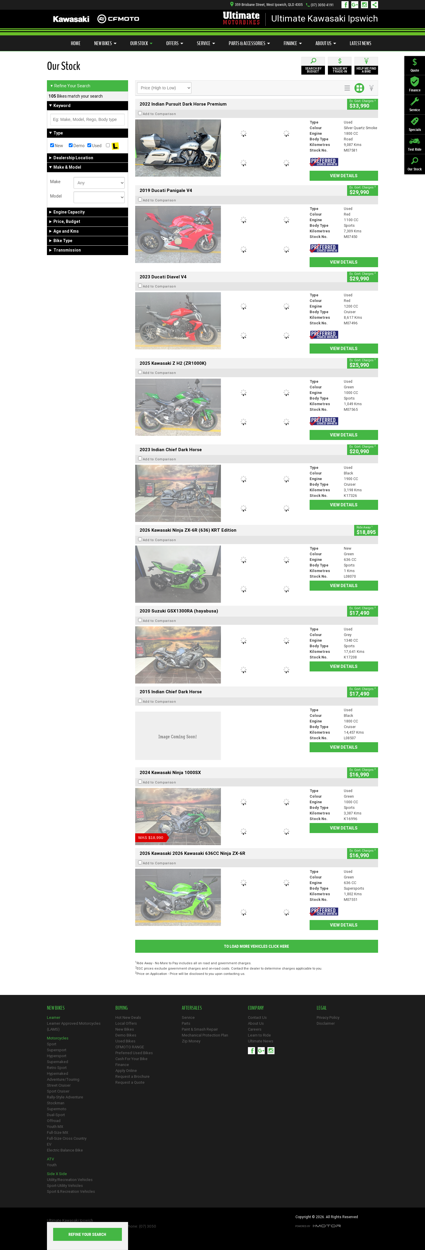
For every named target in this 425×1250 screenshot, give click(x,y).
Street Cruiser (59, 1085)
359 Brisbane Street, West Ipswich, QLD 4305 (266, 4)
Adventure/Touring (63, 1079)
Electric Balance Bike (65, 1150)
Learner (53, 1017)
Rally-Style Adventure (65, 1097)
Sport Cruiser (58, 1091)
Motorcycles (57, 1038)
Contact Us (257, 1017)
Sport (51, 1044)
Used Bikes (125, 1041)
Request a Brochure (132, 1076)
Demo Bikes (125, 1035)
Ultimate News (260, 1041)
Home (76, 43)
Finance (293, 43)
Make (55, 181)
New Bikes (105, 43)
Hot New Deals (128, 1017)
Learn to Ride (259, 1035)
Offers (174, 43)
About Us (326, 43)
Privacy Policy (328, 1017)
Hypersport (56, 1055)
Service (206, 43)
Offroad (54, 1120)
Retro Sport (57, 1067)
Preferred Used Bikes (134, 1052)
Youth (52, 1164)
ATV (50, 1159)
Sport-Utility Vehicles (65, 1185)
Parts (186, 1023)
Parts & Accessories (249, 43)
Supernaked (57, 1061)
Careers (254, 1029)
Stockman (55, 1103)
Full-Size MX (57, 1132)
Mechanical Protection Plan (205, 1035)
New (56, 145)
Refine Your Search (70, 85)
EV (49, 1144)
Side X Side (57, 1173)
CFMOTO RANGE (129, 1046)
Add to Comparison (159, 114)
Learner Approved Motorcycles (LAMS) (74, 1026)
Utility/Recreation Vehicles (70, 1179)
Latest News (360, 43)
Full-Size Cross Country (66, 1138)
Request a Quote (130, 1082)
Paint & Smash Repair (200, 1029)
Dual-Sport (56, 1114)
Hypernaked (57, 1073)
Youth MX (55, 1126)
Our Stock (141, 43)
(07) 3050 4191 (322, 5)
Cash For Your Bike (131, 1058)
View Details (343, 175)
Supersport (56, 1049)
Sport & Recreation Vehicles (71, 1191)
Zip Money (191, 1041)
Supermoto (56, 1108)
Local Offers (126, 1023)
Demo (77, 145)
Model (56, 196)
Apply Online (126, 1070)
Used (94, 145)
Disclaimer (326, 1023)
